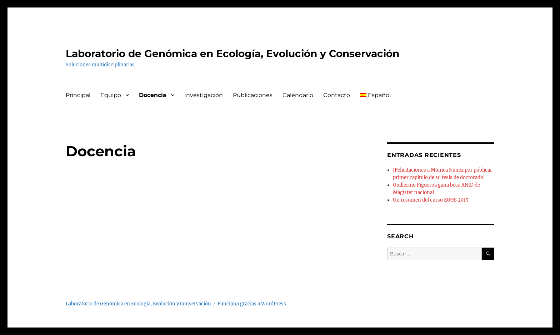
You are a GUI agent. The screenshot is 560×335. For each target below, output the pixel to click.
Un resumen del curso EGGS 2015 (431, 200)
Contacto (336, 95)
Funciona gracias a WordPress (252, 304)
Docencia (152, 95)
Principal (78, 95)
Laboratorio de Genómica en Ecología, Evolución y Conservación (232, 53)
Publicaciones (252, 95)
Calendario (297, 95)
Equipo (110, 95)
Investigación (203, 95)
